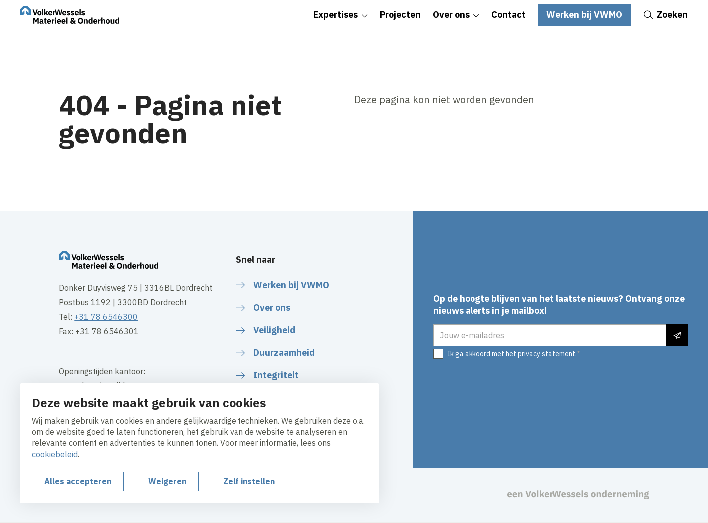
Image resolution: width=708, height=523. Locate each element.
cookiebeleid (55, 454)
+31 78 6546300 (106, 317)
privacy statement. (547, 353)
